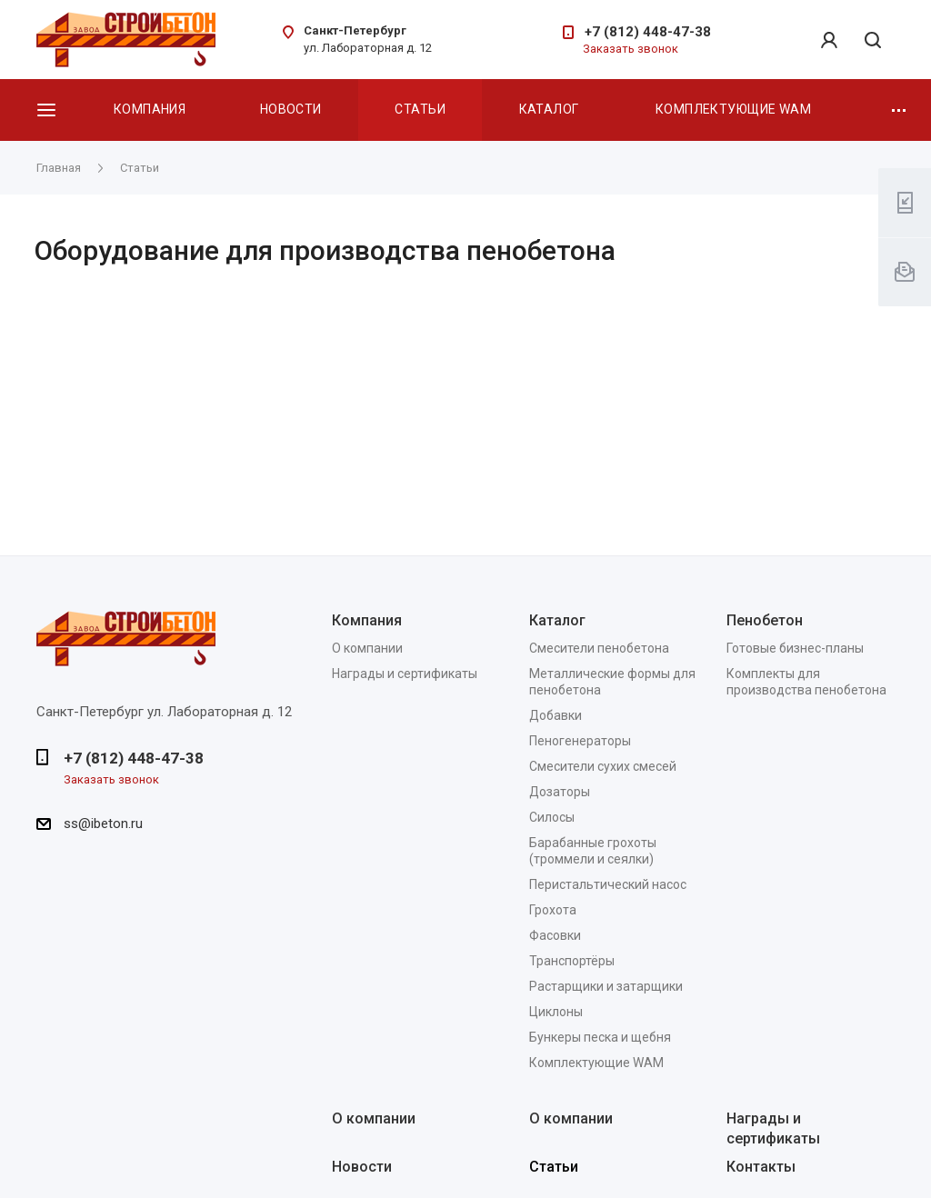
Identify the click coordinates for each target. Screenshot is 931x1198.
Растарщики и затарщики (606, 986)
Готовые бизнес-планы (795, 648)
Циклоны (556, 1011)
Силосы (552, 817)
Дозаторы (559, 791)
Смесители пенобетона (599, 648)
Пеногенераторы (580, 741)
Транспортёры (572, 960)
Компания (149, 109)
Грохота (552, 910)
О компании (367, 648)
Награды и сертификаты (404, 673)
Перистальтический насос (607, 884)
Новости (291, 109)
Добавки (555, 715)
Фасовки (555, 935)
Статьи (420, 109)
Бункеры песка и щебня (600, 1037)
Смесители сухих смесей (602, 766)
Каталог (549, 109)
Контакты (761, 1166)
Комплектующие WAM (733, 109)
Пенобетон (764, 620)
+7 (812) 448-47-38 (648, 32)
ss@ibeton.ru (103, 823)
